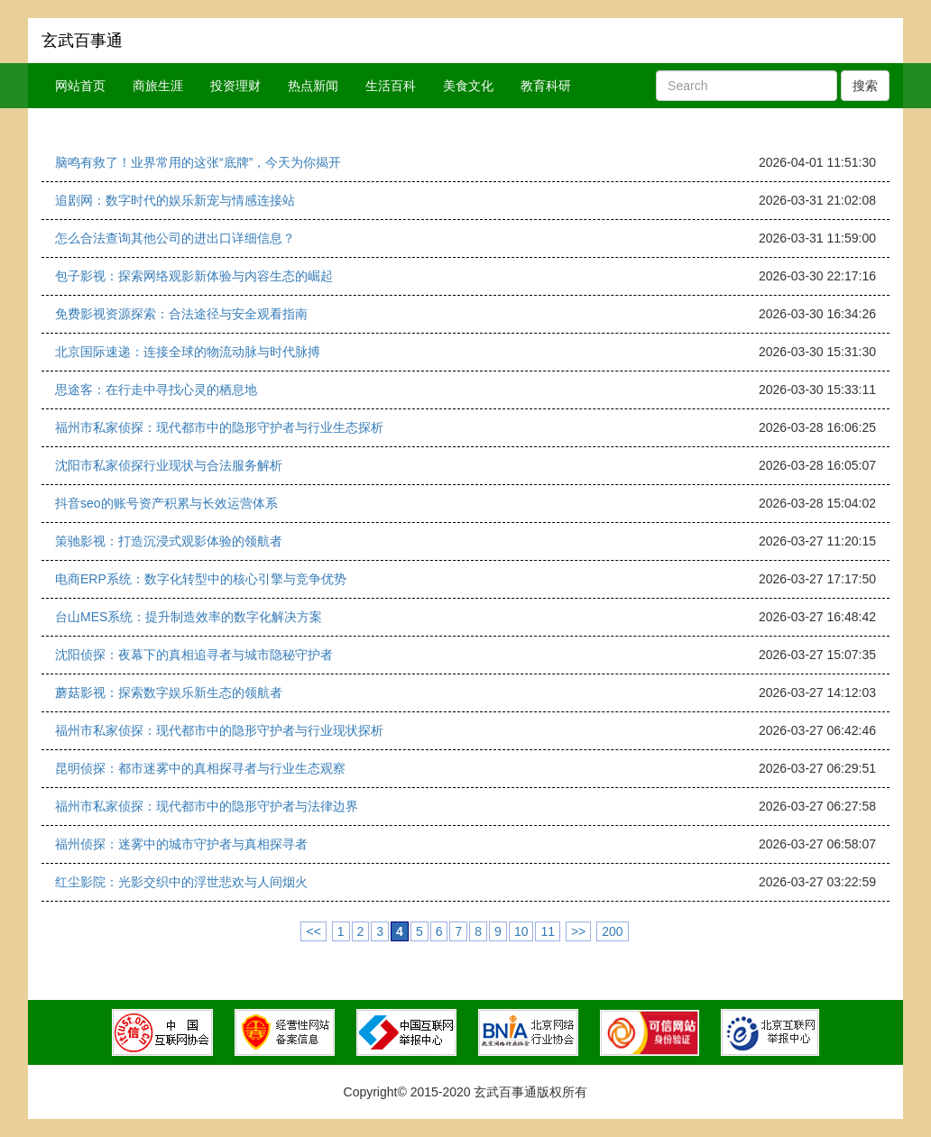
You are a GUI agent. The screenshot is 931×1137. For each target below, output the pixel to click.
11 (547, 931)
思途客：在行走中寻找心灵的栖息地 (156, 389)
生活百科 (390, 85)
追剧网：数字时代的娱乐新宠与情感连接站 (175, 200)
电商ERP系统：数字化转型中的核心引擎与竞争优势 (200, 579)
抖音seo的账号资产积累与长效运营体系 (166, 503)
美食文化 (468, 85)
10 (521, 931)
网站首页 (80, 85)
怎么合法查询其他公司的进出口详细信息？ (175, 238)
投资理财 (235, 85)
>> (578, 931)
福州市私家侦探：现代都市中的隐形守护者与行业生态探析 (219, 427)
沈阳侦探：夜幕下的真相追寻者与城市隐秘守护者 (194, 654)
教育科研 (546, 85)
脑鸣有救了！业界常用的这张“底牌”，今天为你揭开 (198, 162)
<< (313, 931)
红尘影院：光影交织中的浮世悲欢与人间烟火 (181, 882)
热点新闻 (313, 85)
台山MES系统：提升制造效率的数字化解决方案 (188, 617)
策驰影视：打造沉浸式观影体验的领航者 (168, 541)
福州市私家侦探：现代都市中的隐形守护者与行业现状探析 (219, 730)
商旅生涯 (158, 85)
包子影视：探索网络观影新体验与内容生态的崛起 (194, 276)
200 (612, 931)
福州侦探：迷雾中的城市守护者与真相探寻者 (181, 844)
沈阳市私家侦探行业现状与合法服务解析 (168, 465)
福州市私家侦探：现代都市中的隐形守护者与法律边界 (206, 806)
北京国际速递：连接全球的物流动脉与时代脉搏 (187, 351)
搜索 (865, 85)
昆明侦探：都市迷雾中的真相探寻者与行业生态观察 (200, 768)
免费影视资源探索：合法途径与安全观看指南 (181, 314)
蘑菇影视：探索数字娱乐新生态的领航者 (168, 692)
